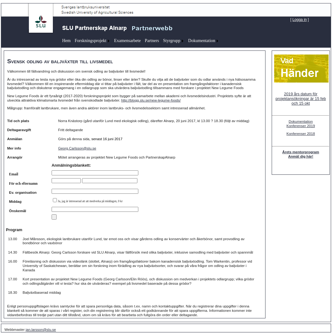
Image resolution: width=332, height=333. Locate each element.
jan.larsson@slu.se (40, 329)
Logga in (300, 19)
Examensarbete (127, 40)
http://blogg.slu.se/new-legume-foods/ (151, 100)
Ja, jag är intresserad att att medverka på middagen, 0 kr (90, 201)
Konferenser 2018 (301, 134)
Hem (66, 40)
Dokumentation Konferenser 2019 (301, 124)
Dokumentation (201, 40)
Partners (152, 40)
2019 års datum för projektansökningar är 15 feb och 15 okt (300, 99)
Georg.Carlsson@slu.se (77, 148)
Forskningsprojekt (90, 40)
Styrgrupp (172, 40)
